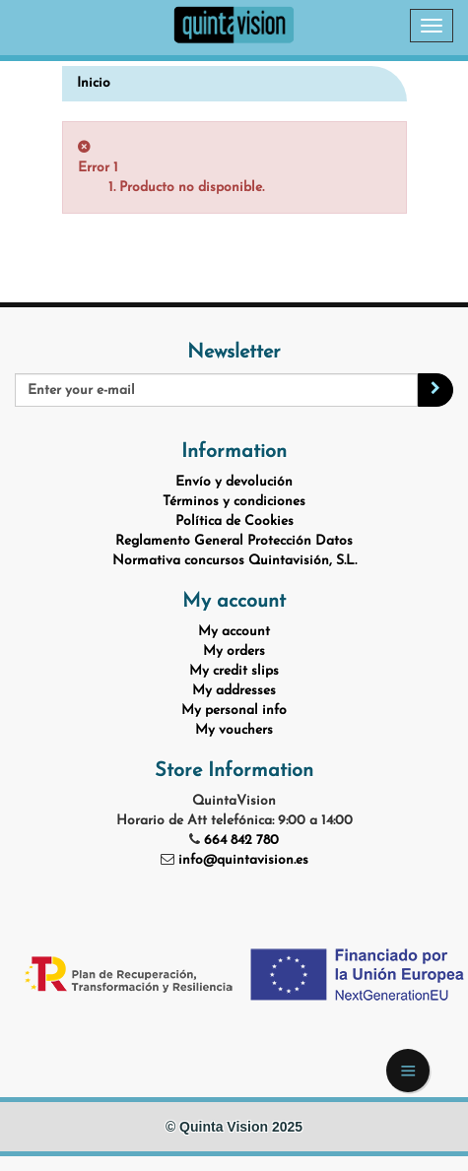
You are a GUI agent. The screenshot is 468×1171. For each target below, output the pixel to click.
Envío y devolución (234, 482)
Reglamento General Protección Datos (234, 541)
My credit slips (234, 671)
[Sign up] (435, 390)
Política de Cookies (234, 521)
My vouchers (234, 730)
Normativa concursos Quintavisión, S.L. (234, 560)
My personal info (234, 710)
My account (234, 631)
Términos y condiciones (234, 501)
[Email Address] (216, 390)
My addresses (234, 690)
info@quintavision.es (243, 860)
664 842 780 (241, 840)
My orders (234, 651)
